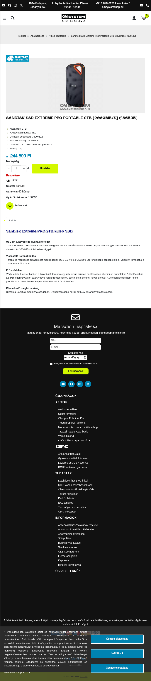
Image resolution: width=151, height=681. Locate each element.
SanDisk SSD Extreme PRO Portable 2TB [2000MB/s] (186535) (103, 36)
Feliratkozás (75, 371)
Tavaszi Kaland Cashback (73, 431)
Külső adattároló (57, 36)
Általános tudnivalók (69, 453)
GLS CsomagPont (68, 551)
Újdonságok (66, 395)
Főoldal (22, 36)
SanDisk (20, 186)
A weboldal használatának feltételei (78, 525)
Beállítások (117, 653)
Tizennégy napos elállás (72, 507)
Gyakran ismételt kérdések (73, 458)
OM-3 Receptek (67, 511)
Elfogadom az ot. (75, 363)
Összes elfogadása (117, 668)
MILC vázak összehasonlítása (75, 485)
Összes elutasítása (117, 639)
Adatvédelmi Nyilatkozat (82, 363)
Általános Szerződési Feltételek (76, 529)
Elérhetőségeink (67, 556)
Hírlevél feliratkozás (69, 564)
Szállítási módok (67, 547)
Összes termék (68, 571)
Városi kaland (66, 436)
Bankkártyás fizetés (69, 542)
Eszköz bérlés (66, 498)
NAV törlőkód (65, 502)
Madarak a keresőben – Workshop (78, 427)
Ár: (7, 157)
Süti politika (65, 538)
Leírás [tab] (12, 220)
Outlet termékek (67, 413)
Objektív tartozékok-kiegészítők (76, 489)
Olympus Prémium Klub (71, 418)
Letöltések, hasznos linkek (73, 480)
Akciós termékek (67, 409)
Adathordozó (37, 36)
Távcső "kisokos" (68, 493)
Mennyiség (12, 161)
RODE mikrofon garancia (72, 467)
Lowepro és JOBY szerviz (73, 462)
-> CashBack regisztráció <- (74, 440)
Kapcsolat (63, 560)
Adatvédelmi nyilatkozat (71, 533)
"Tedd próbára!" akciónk (72, 422)
